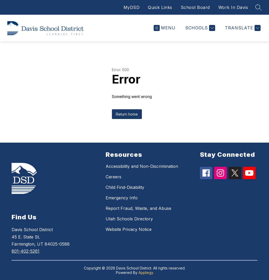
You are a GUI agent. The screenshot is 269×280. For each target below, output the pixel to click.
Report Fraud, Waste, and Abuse (138, 208)
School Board (195, 7)
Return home (127, 114)
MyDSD (131, 7)
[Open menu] (164, 28)
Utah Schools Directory (129, 218)
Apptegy (145, 272)
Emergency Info (122, 197)
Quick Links (160, 7)
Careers (113, 176)
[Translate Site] (242, 28)
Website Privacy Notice (129, 229)
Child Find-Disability (125, 187)
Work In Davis (233, 7)
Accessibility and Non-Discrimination (142, 166)
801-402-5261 (25, 251)
